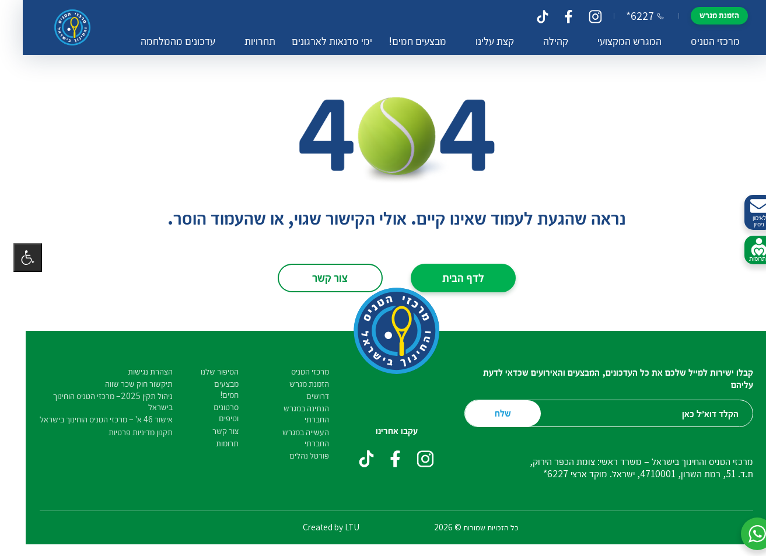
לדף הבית (450, 277)
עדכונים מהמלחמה (162, 41)
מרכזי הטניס (297, 371)
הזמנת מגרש (703, 15)
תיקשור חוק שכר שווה (125, 383)
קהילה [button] (539, 41)
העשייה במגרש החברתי (292, 437)
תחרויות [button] (244, 41)
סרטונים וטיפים (212, 412)
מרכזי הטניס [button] (699, 41)
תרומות (213, 443)
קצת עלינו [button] (479, 41)
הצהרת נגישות (136, 371)
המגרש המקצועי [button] (614, 41)
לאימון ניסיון (745, 212)
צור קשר (316, 277)
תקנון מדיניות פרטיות (127, 432)
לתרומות (745, 250)
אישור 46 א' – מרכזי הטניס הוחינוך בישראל (92, 419)
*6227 (629, 16)
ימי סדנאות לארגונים (316, 41)
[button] (743, 533)
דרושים (304, 396)
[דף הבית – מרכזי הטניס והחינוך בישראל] (61, 27)
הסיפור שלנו (206, 371)
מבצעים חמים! (402, 41)
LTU (338, 527)
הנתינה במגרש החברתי (293, 413)
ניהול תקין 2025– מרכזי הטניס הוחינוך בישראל (99, 401)
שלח (489, 412)
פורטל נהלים (296, 455)
